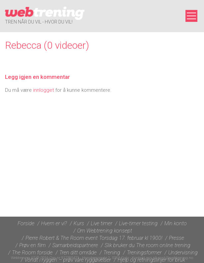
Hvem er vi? (54, 223)
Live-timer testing (138, 223)
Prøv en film (32, 245)
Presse (176, 238)
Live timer (101, 223)
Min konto (175, 223)
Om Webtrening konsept (104, 231)
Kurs (79, 223)
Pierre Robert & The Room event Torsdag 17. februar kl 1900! (94, 238)
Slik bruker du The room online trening (147, 245)
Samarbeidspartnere (75, 245)
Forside (26, 223)
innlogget (43, 90)
